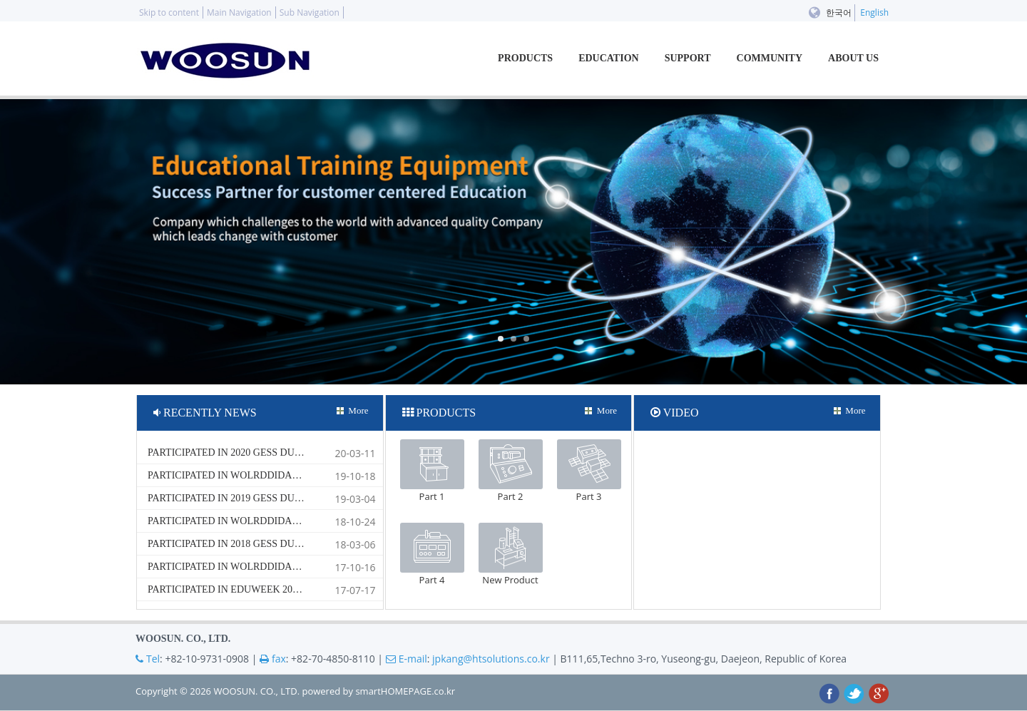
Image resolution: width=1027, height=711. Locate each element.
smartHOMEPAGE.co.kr (405, 691)
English (874, 12)
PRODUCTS (525, 58)
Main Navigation (239, 12)
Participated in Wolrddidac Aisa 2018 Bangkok (273, 521)
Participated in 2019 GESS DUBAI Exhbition (258, 498)
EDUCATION (608, 58)
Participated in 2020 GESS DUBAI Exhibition (260, 452)
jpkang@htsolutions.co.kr (491, 658)
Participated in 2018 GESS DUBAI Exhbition (258, 543)
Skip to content (169, 12)
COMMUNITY (770, 58)
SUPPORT (688, 58)
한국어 (839, 12)
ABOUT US (853, 58)
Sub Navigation (309, 12)
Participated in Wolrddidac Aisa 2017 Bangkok (273, 566)
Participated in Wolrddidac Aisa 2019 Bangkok (273, 475)
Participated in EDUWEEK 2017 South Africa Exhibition (292, 589)
